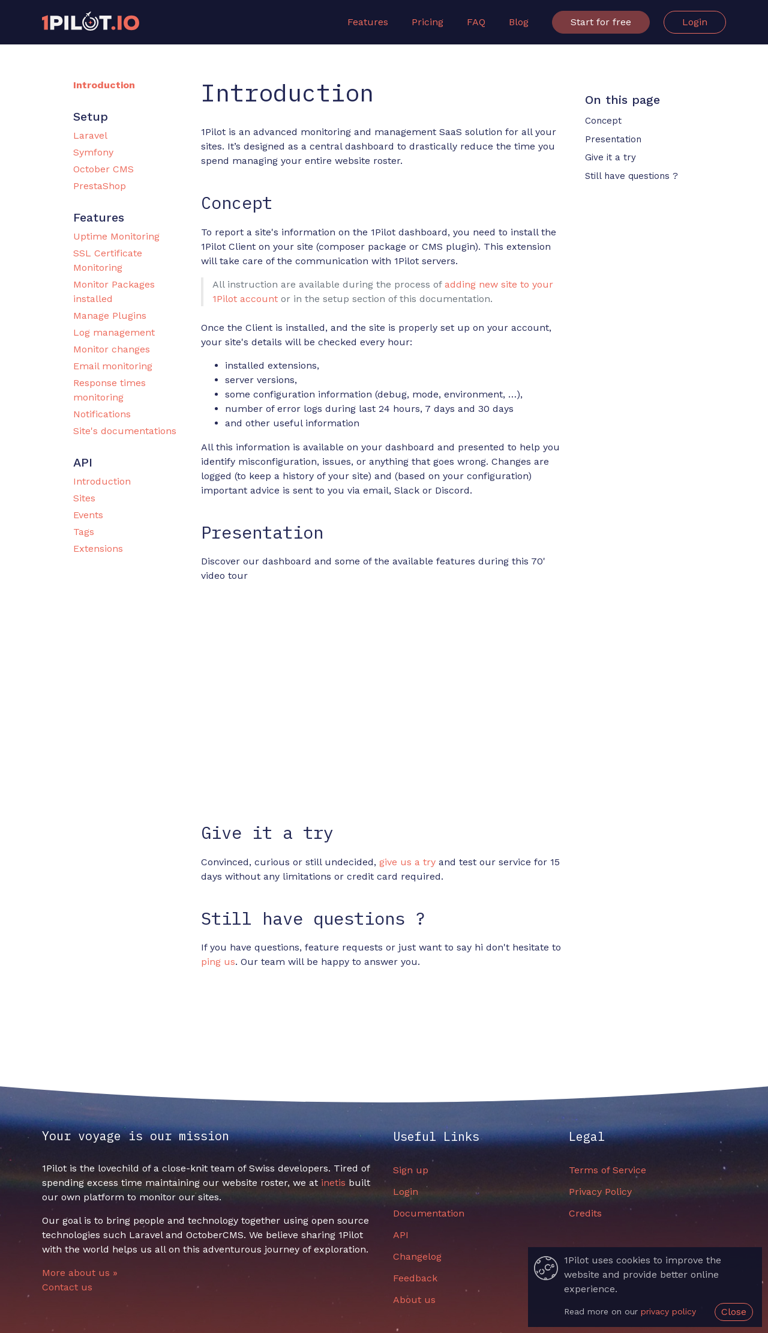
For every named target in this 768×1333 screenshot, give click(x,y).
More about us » (80, 1272)
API (401, 1235)
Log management (114, 332)
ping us (218, 961)
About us (414, 1299)
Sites (84, 498)
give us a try (407, 862)
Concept (603, 120)
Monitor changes (111, 349)
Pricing (427, 22)
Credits (585, 1213)
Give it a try (610, 157)
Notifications (102, 414)
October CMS (103, 169)
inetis (333, 1182)
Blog (519, 22)
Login (694, 22)
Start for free (601, 22)
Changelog (417, 1256)
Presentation (613, 139)
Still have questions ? (631, 176)
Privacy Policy (600, 1191)
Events (88, 515)
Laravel (90, 135)
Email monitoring (112, 366)
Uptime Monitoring (116, 236)
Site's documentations (124, 431)
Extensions (98, 548)
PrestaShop (99, 186)
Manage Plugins (109, 315)
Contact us (67, 1287)
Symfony (93, 152)
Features (367, 22)
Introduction (104, 85)
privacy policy (668, 1311)
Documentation (428, 1213)
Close (733, 1311)
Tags (83, 531)
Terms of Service (607, 1170)
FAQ (476, 22)
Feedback (415, 1278)
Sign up (410, 1170)
